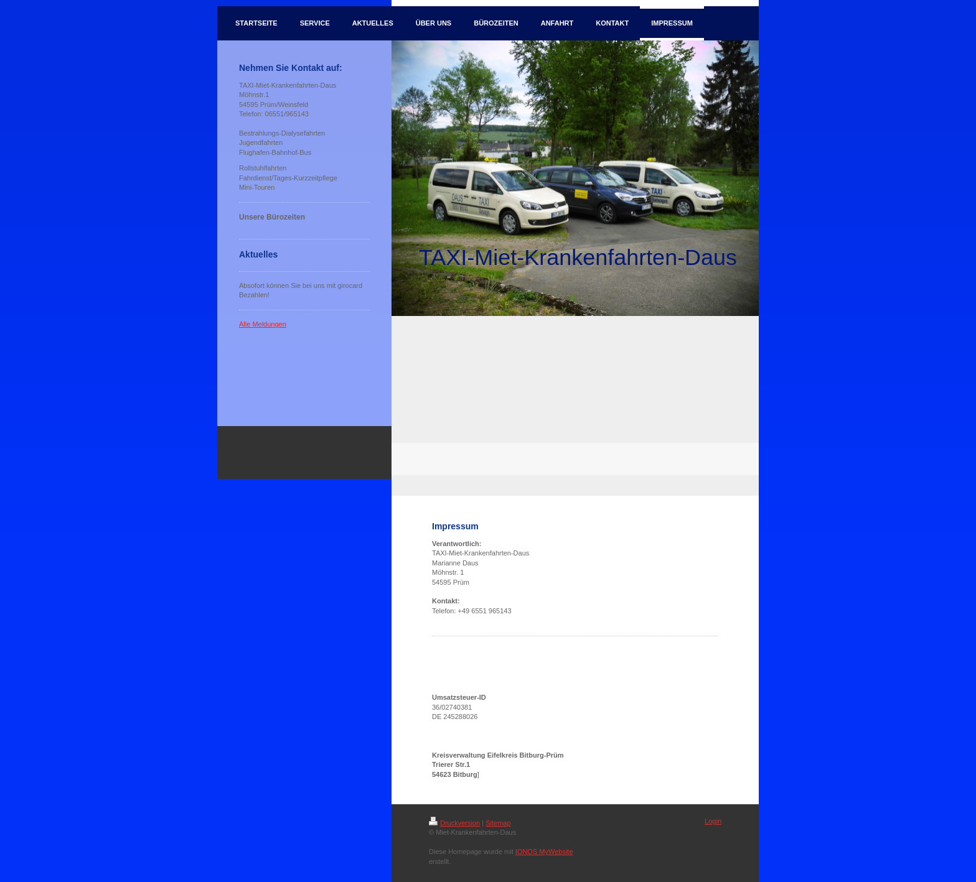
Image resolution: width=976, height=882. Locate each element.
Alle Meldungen (262, 324)
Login (713, 821)
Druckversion (454, 823)
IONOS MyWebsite (544, 851)
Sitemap (498, 823)
